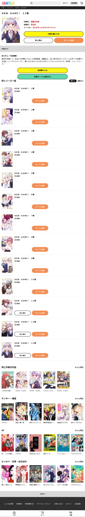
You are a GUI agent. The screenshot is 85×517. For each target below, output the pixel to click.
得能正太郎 (35, 22)
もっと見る (79, 367)
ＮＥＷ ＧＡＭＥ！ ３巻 (24, 131)
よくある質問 (8, 504)
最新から (80, 81)
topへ (42, 494)
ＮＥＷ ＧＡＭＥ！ (21, 8)
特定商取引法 (29, 504)
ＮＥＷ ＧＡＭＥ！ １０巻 (25, 279)
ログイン (65, 3)
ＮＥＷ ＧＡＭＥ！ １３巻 (25, 343)
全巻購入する (42, 70)
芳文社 (33, 25)
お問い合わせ (58, 504)
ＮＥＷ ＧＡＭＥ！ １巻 (24, 88)
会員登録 (74, 3)
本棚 (71, 515)
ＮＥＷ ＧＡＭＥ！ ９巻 (24, 258)
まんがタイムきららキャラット (44, 27)
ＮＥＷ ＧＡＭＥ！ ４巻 (24, 152)
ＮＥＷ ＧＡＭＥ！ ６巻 (24, 194)
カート (42, 515)
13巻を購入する (53, 34)
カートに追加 (69, 40)
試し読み (38, 40)
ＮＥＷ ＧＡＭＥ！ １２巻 (25, 322)
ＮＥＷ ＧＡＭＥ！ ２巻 (24, 110)
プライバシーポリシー (44, 504)
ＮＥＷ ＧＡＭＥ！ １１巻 (25, 301)
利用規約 (19, 504)
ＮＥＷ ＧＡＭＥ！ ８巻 (24, 237)
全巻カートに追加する (42, 77)
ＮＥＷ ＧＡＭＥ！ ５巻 (24, 173)
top (3, 8)
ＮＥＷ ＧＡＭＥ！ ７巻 (24, 216)
